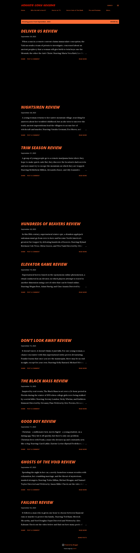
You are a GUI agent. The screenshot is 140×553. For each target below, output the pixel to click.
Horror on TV (56, 10)
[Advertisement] (54, 82)
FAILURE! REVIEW (37, 502)
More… (108, 10)
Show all (114, 22)
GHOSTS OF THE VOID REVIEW (48, 462)
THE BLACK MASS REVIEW (44, 381)
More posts (82, 537)
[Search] (109, 5)
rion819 (74, 548)
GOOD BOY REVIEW (38, 421)
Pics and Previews (95, 10)
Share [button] (23, 59)
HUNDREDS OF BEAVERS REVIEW (50, 223)
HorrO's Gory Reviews (38, 5)
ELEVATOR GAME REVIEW (44, 264)
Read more (83, 59)
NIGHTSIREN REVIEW (40, 107)
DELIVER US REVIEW (39, 31)
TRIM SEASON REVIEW (41, 147)
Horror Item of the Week (74, 10)
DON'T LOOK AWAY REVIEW (46, 340)
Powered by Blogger (70, 545)
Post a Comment (33, 59)
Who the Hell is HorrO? (38, 10)
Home (23, 10)
